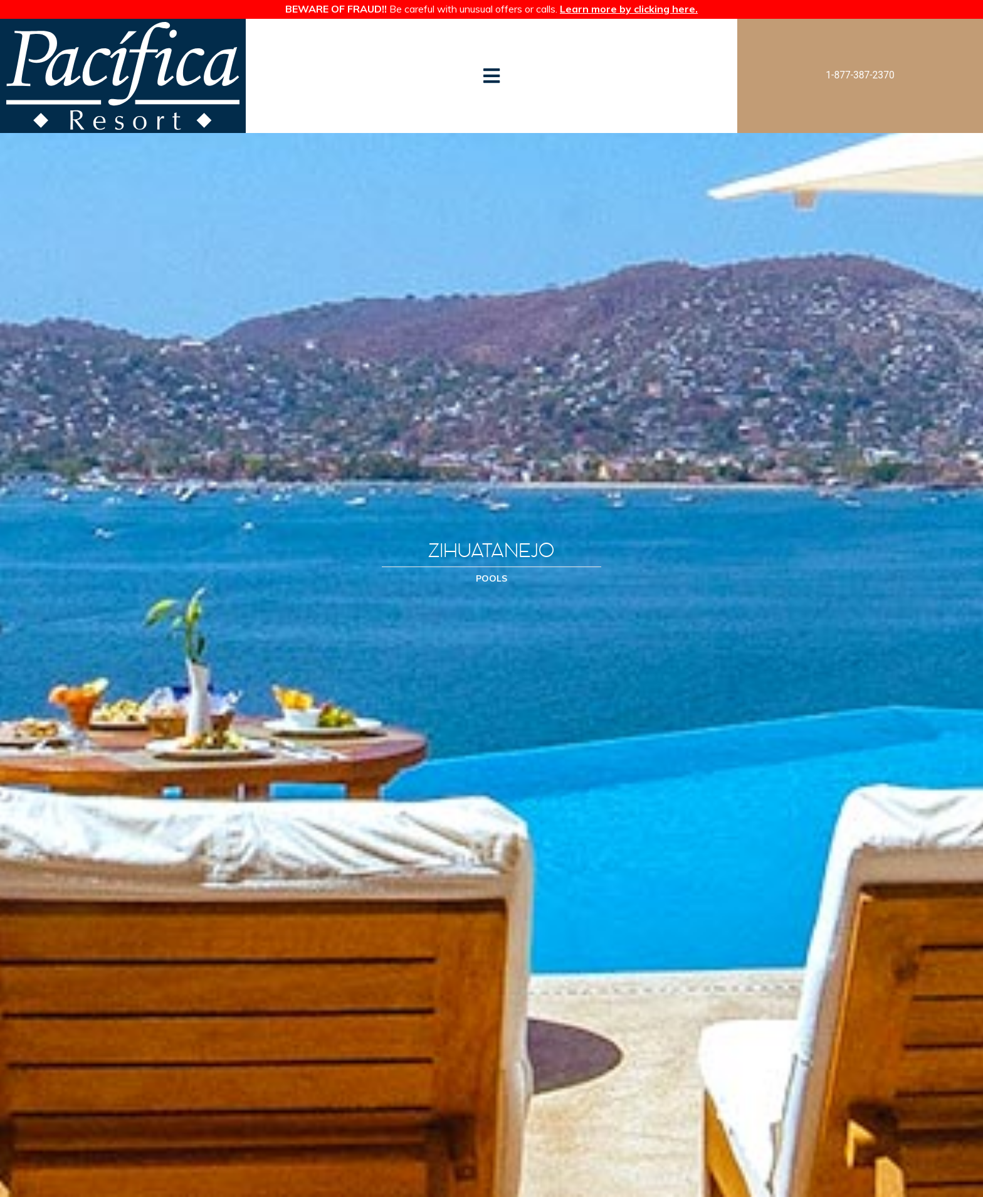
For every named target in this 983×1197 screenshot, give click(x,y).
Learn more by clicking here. (629, 9)
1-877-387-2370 (860, 75)
